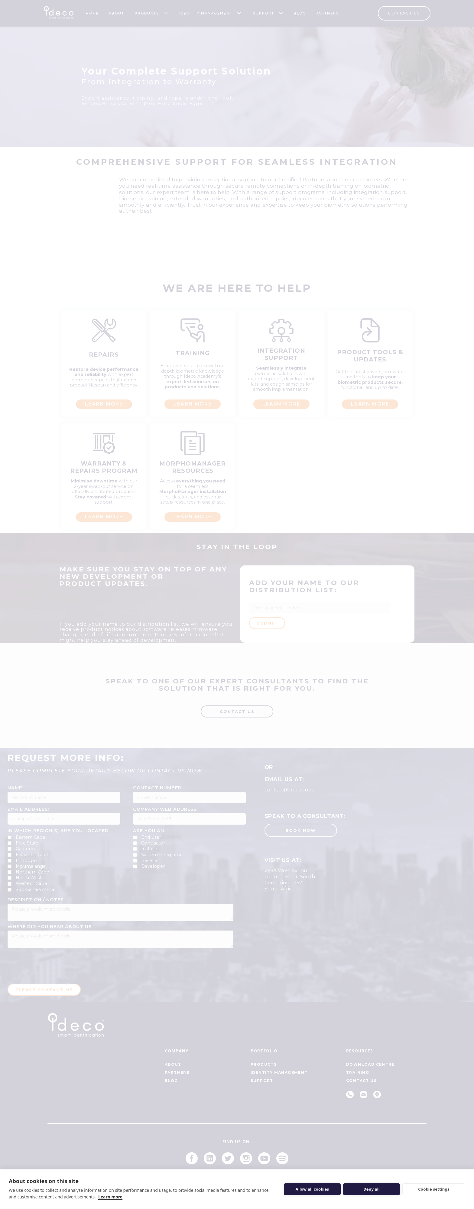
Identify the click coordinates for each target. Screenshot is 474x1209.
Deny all (371, 1189)
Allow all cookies (312, 1189)
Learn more (110, 1197)
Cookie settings (433, 1189)
